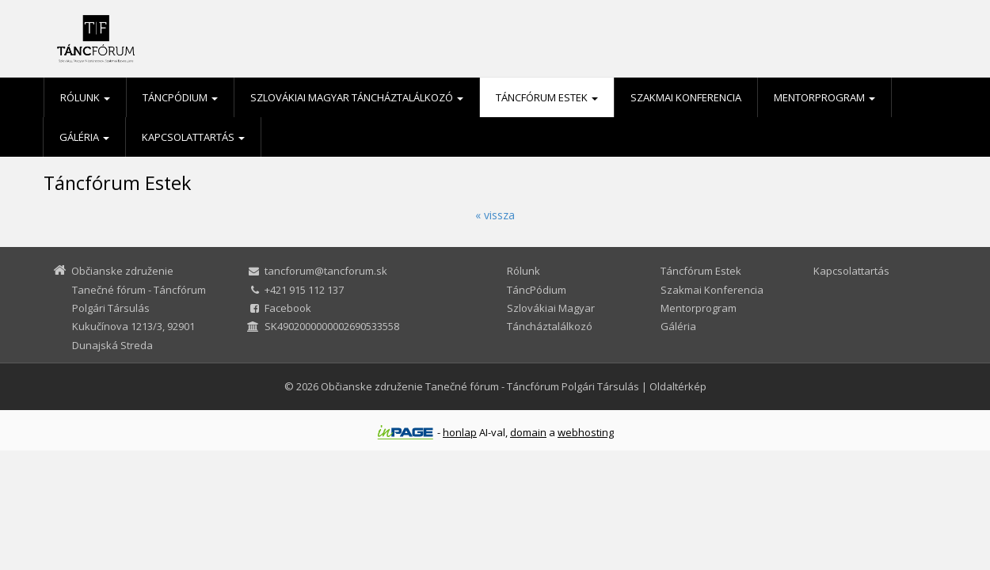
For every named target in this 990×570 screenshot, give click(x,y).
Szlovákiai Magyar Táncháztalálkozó (356, 97)
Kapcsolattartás (193, 137)
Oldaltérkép (677, 386)
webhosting (586, 432)
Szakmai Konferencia (685, 97)
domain (528, 432)
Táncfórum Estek (547, 97)
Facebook (288, 308)
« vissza (495, 214)
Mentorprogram (824, 97)
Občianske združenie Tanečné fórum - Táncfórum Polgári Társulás (480, 386)
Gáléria (84, 137)
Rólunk (85, 97)
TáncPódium (180, 97)
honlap (460, 432)
